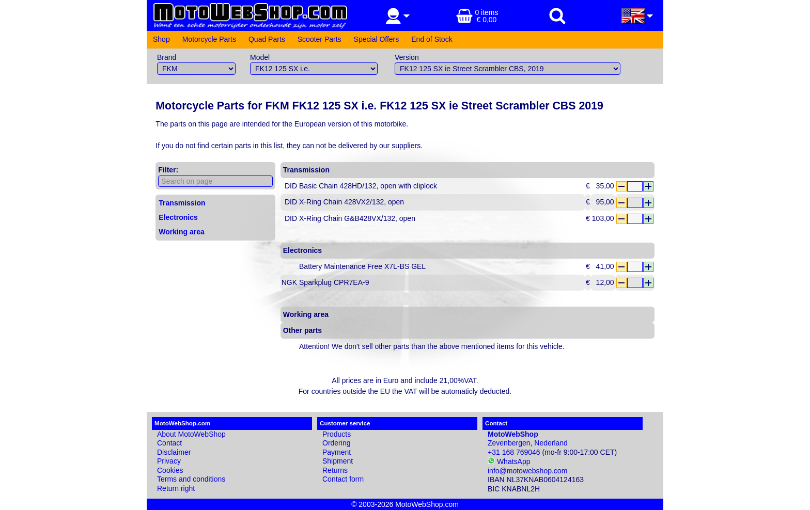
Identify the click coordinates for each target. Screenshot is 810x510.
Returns (335, 470)
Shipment (337, 461)
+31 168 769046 (514, 452)
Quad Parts (266, 39)
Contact (169, 443)
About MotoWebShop (191, 434)
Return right (176, 488)
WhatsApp (509, 461)
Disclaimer (174, 452)
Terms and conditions (191, 479)
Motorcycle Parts (209, 39)
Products (336, 434)
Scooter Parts (319, 39)
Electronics (178, 217)
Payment (336, 452)
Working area (181, 232)
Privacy (169, 461)
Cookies (170, 470)
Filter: (168, 170)
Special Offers (376, 39)
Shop (161, 39)
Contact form (343, 479)
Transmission (182, 203)
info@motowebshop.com (527, 471)
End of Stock (431, 39)
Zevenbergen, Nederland (528, 439)
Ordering (336, 443)
